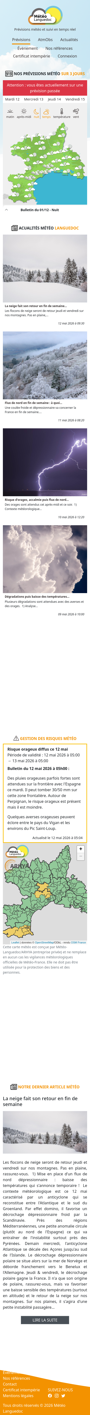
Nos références (58, 48)
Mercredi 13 (33, 99)
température (61, 113)
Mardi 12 (12, 99)
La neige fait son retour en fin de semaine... (36, 306)
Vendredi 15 (75, 99)
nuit (36, 113)
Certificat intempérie (31, 56)
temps (46, 113)
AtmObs (45, 39)
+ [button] (80, 849)
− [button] (80, 856)
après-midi (24, 113)
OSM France (78, 942)
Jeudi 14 (54, 99)
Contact (10, 1384)
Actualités (69, 39)
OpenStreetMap (44, 942)
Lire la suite (45, 1320)
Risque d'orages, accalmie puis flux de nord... (37, 500)
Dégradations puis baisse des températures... (37, 597)
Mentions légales (18, 1395)
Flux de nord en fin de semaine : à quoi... (33, 403)
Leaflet (15, 942)
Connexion (67, 56)
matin (10, 113)
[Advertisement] (45, 673)
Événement (28, 48)
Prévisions (21, 39)
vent (76, 113)
